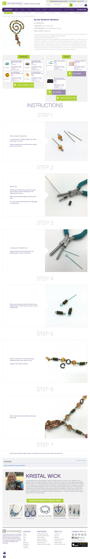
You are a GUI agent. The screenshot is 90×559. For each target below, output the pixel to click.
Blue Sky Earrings (30, 511)
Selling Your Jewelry (42, 540)
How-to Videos (40, 537)
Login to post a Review (81, 460)
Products (48, 4)
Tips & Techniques (39, 13)
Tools (29, 9)
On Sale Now (81, 9)
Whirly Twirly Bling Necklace (16, 511)
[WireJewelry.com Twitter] (76, 535)
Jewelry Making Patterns (23, 13)
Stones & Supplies (55, 9)
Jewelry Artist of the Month (44, 544)
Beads (44, 9)
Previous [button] (6, 513)
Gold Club (25, 547)
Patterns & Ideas (41, 539)
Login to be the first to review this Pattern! (14, 465)
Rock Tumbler (69, 9)
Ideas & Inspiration (78, 13)
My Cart (83, 4)
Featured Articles (64, 13)
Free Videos (51, 13)
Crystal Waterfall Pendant (74, 511)
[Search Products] (70, 5)
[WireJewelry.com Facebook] (73, 535)
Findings (25, 546)
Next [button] (84, 513)
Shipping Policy (58, 542)
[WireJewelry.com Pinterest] (85, 535)
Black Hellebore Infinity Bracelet (45, 510)
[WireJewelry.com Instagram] (82, 535)
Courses (37, 9)
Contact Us (57, 534)
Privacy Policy (57, 540)
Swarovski (25, 542)
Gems (24, 535)
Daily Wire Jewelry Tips (43, 535)
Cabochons (26, 544)
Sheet (23, 9)
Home (4, 16)
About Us (56, 535)
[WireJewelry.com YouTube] (79, 535)
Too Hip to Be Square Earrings (59, 511)
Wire (16, 9)
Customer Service (58, 539)
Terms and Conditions (60, 544)
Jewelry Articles (41, 542)
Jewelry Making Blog (42, 534)
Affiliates (56, 537)
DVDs (24, 540)
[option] (16, 511)
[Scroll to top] (4, 557)
